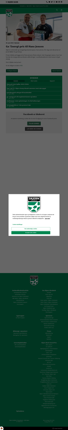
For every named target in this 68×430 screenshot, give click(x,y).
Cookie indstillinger (17, 224)
